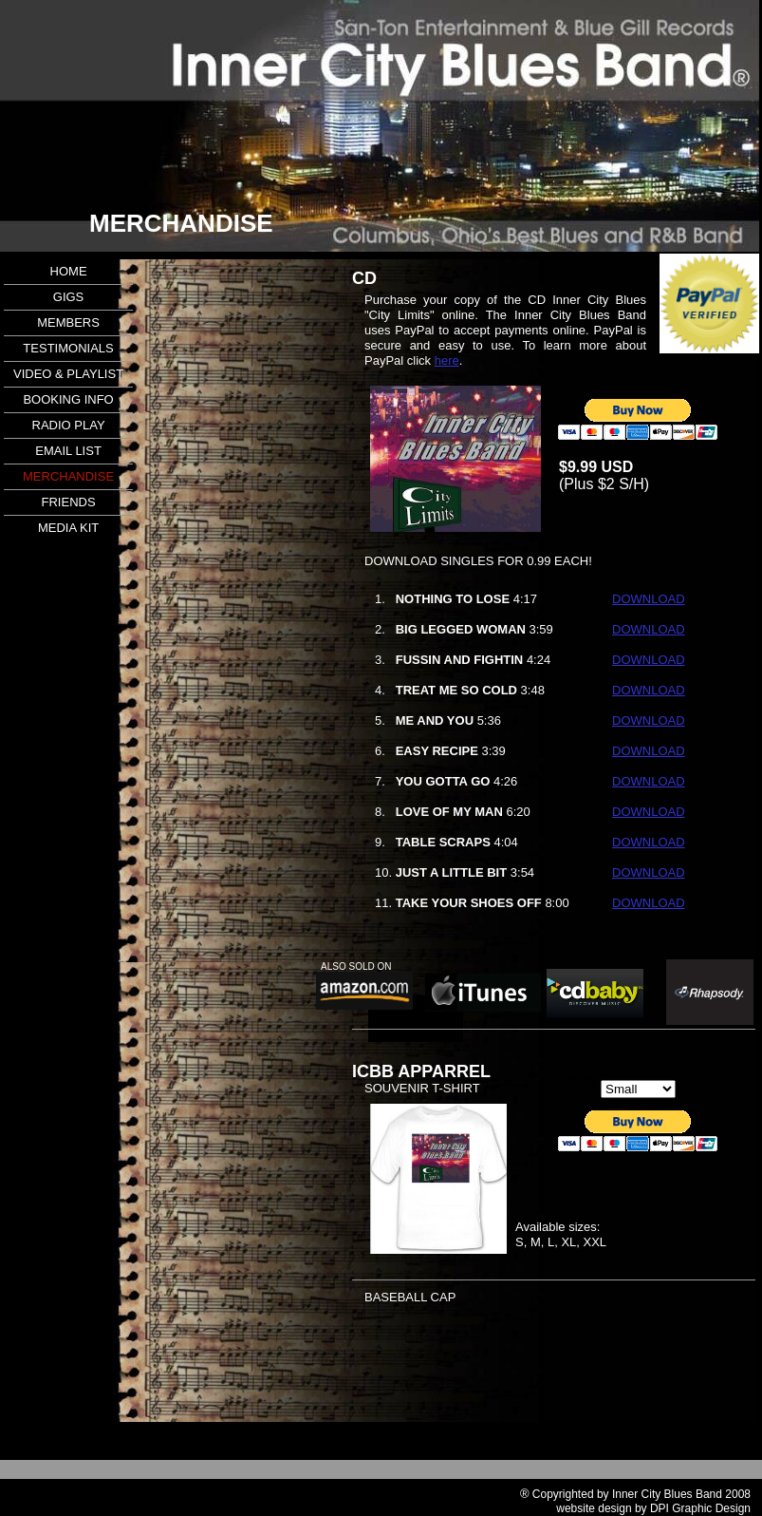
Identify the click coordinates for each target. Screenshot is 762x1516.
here (447, 360)
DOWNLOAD (648, 599)
